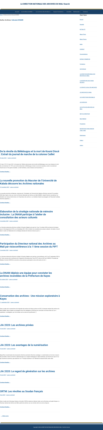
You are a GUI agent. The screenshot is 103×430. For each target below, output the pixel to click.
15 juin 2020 (3, 328)
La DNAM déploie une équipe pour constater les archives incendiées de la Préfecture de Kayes (26, 274)
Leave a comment (12, 158)
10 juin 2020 (3, 375)
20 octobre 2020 (4, 279)
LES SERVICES (83, 102)
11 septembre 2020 (4, 302)
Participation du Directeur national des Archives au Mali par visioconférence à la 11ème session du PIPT (29, 245)
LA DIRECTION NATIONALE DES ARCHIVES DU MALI (87, 74)
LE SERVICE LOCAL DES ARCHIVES (88, 87)
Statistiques (83, 135)
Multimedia (77, 11)
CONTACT (82, 49)
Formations (82, 64)
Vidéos (81, 140)
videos (81, 145)
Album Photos (83, 39)
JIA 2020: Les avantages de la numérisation (24, 345)
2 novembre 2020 (4, 221)
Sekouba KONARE (17, 20)
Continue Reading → (5, 171)
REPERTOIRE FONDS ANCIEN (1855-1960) (87, 129)
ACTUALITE (82, 29)
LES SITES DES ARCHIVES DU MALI (87, 108)
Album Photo (83, 34)
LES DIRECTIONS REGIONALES (87, 97)
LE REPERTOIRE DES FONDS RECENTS (87, 81)
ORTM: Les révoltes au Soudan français (21, 391)
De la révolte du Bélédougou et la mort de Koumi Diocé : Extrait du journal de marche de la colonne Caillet (29, 153)
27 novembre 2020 (4, 187)
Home (1, 14)
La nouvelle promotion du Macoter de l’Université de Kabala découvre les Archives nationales (28, 182)
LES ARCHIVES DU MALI (86, 92)
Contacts (85, 11)
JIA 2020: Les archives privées (17, 325)
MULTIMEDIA (83, 119)
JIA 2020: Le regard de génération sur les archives (27, 371)
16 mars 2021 (3, 158)
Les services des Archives (43, 11)
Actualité (69, 11)
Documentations (84, 54)
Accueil (17, 11)
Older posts (5, 416)
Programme (82, 124)
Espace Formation (58, 11)
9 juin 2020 (2, 395)
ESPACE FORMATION (85, 59)
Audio (81, 44)
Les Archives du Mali (27, 11)
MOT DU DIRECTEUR (85, 114)
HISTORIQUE (83, 69)
